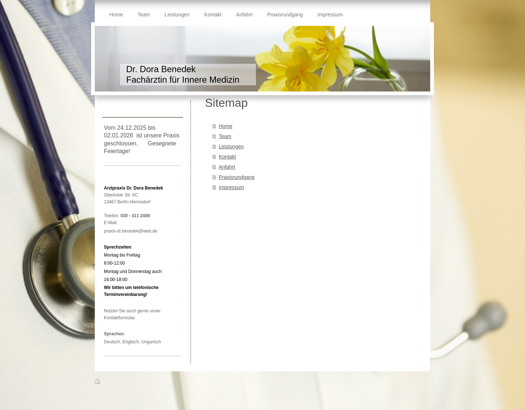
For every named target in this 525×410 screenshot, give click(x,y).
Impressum (231, 187)
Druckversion (112, 382)
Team (225, 136)
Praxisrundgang (236, 177)
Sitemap (140, 382)
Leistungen (231, 146)
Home (225, 126)
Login (425, 381)
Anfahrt (227, 167)
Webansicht (419, 387)
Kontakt (227, 157)
